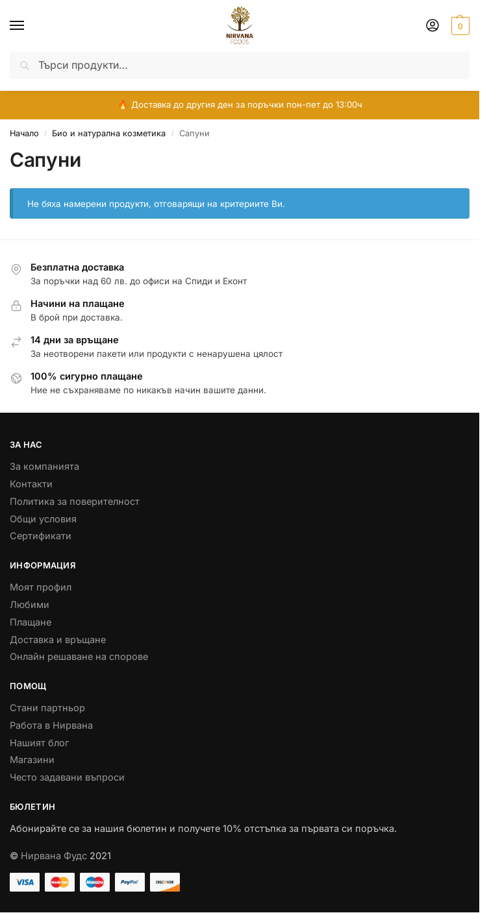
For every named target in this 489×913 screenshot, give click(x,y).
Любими (29, 604)
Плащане (30, 621)
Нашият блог (39, 742)
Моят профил (40, 586)
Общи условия (43, 518)
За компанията (44, 466)
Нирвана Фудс (54, 855)
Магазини (32, 759)
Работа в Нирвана (51, 725)
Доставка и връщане (58, 639)
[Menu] (29, 26)
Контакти (31, 483)
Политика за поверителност (75, 501)
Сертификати (40, 535)
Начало (24, 133)
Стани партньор (47, 707)
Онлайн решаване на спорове (79, 656)
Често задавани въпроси (67, 777)
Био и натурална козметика (109, 133)
